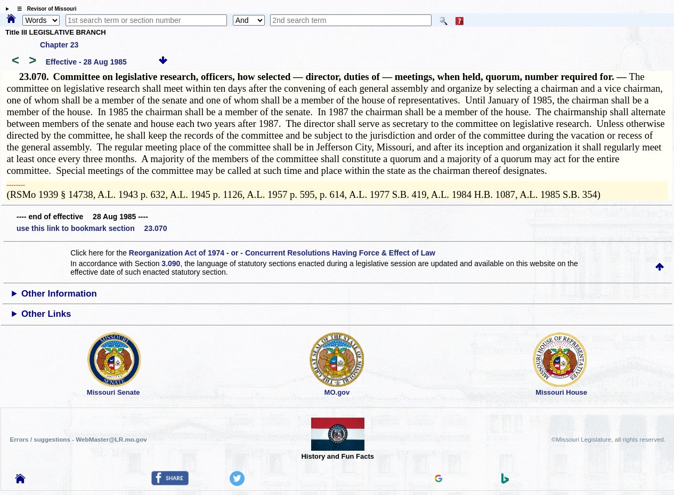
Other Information (59, 294)
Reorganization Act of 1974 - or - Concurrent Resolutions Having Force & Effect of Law (282, 253)
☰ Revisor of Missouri (44, 9)
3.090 (170, 263)
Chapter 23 (59, 45)
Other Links (46, 314)
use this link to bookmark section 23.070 (92, 228)
